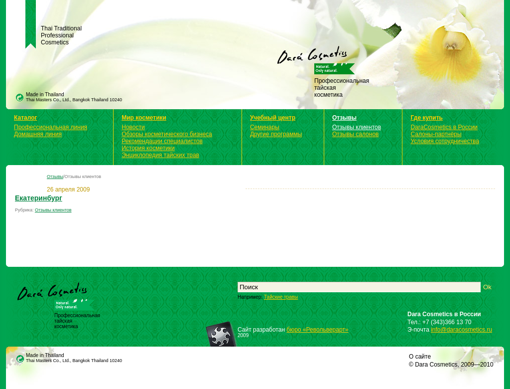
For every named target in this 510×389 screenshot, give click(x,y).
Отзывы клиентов (356, 127)
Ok (487, 287)
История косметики (148, 148)
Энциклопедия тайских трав (160, 155)
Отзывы (344, 117)
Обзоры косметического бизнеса (167, 134)
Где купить (426, 117)
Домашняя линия (38, 134)
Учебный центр (272, 117)
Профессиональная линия (50, 127)
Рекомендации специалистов (162, 141)
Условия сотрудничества (444, 141)
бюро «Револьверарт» (317, 329)
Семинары (264, 127)
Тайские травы (281, 297)
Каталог (25, 117)
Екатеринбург (38, 198)
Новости (133, 127)
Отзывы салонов (355, 134)
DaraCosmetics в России (444, 127)
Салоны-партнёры (435, 134)
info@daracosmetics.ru (461, 329)
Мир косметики (144, 117)
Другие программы (276, 134)
